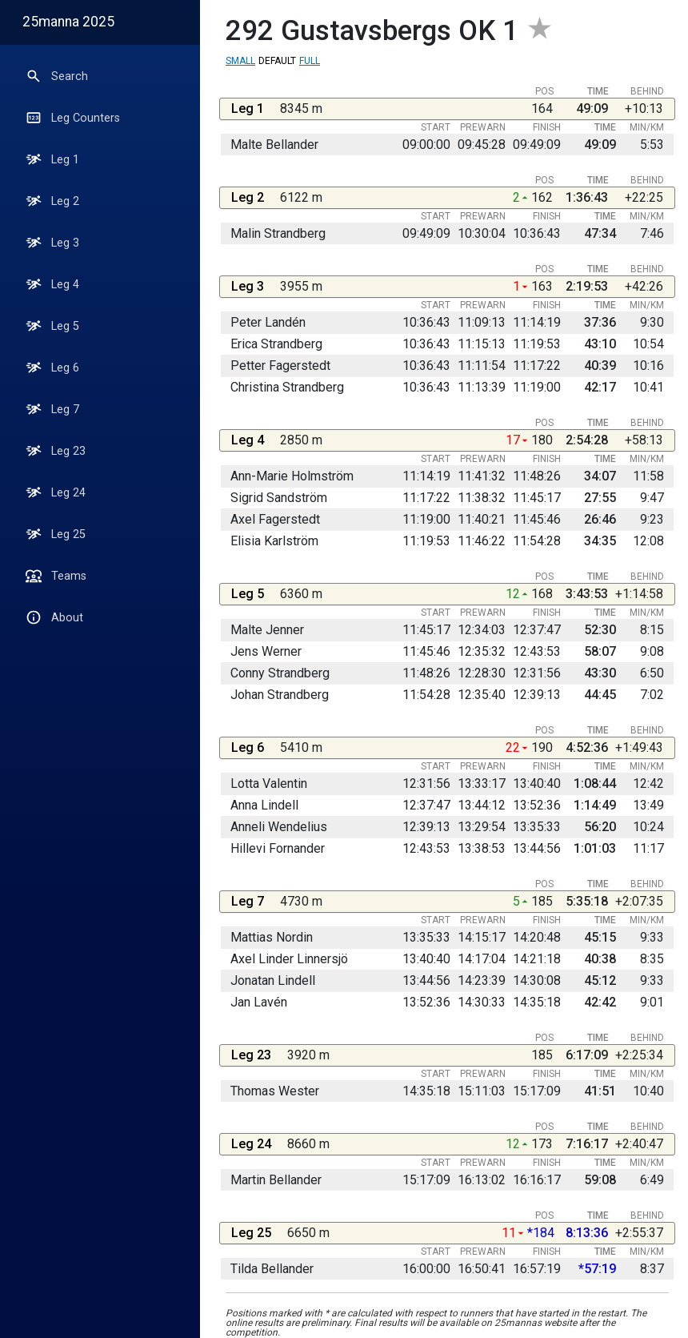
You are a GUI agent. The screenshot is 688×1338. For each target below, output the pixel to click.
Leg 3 (52, 243)
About (54, 617)
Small (240, 61)
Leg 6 (52, 368)
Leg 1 (52, 159)
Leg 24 (56, 492)
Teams (56, 576)
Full (309, 61)
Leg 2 (52, 201)
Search (57, 76)
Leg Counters (73, 118)
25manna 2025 (68, 22)
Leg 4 (52, 284)
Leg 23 (56, 451)
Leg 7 (52, 409)
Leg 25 (56, 534)
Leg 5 (52, 326)
